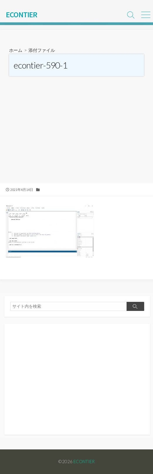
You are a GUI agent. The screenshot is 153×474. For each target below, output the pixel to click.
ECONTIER (84, 461)
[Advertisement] (76, 138)
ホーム (15, 50)
